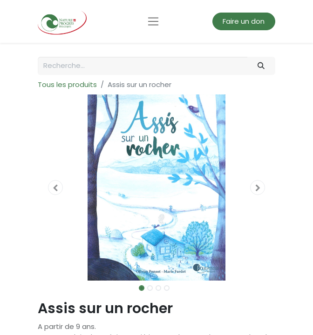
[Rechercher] (261, 66)
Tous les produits (67, 84)
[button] (56, 187)
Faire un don (244, 21)
